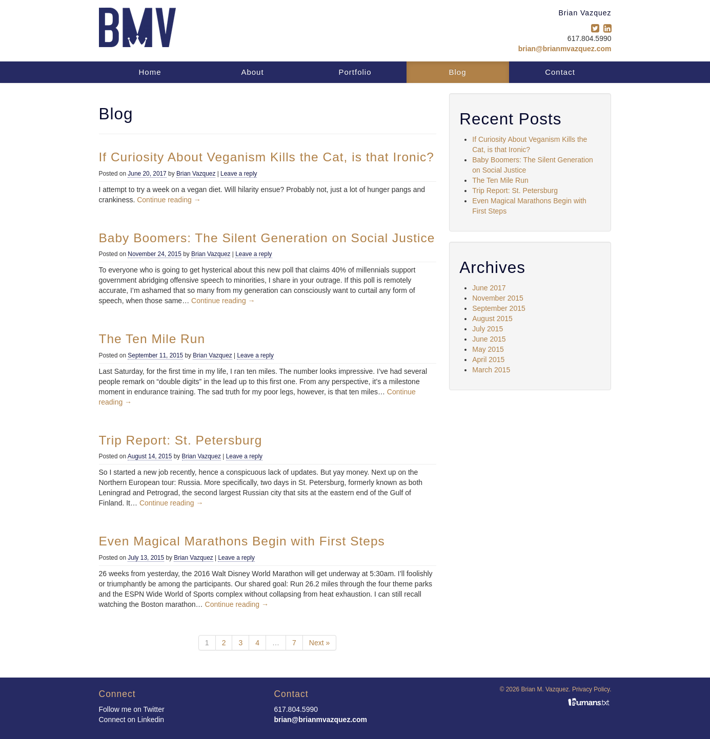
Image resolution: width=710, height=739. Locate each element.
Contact (560, 72)
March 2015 (491, 370)
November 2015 (497, 298)
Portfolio (354, 72)
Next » (319, 643)
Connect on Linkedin (132, 719)
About (252, 72)
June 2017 (488, 288)
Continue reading (169, 200)
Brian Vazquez (195, 173)
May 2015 (487, 349)
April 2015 (488, 359)
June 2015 (488, 339)
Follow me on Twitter (132, 709)
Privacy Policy (591, 689)
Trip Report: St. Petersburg (515, 190)
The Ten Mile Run (500, 180)
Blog (457, 72)
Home (149, 72)
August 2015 (492, 318)
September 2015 (498, 308)
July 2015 (487, 329)
